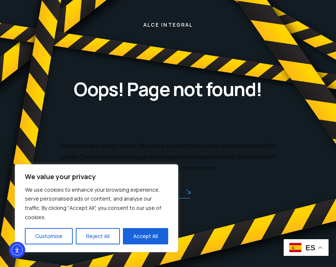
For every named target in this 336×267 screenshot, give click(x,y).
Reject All (98, 236)
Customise (48, 236)
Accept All (145, 236)
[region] (96, 208)
